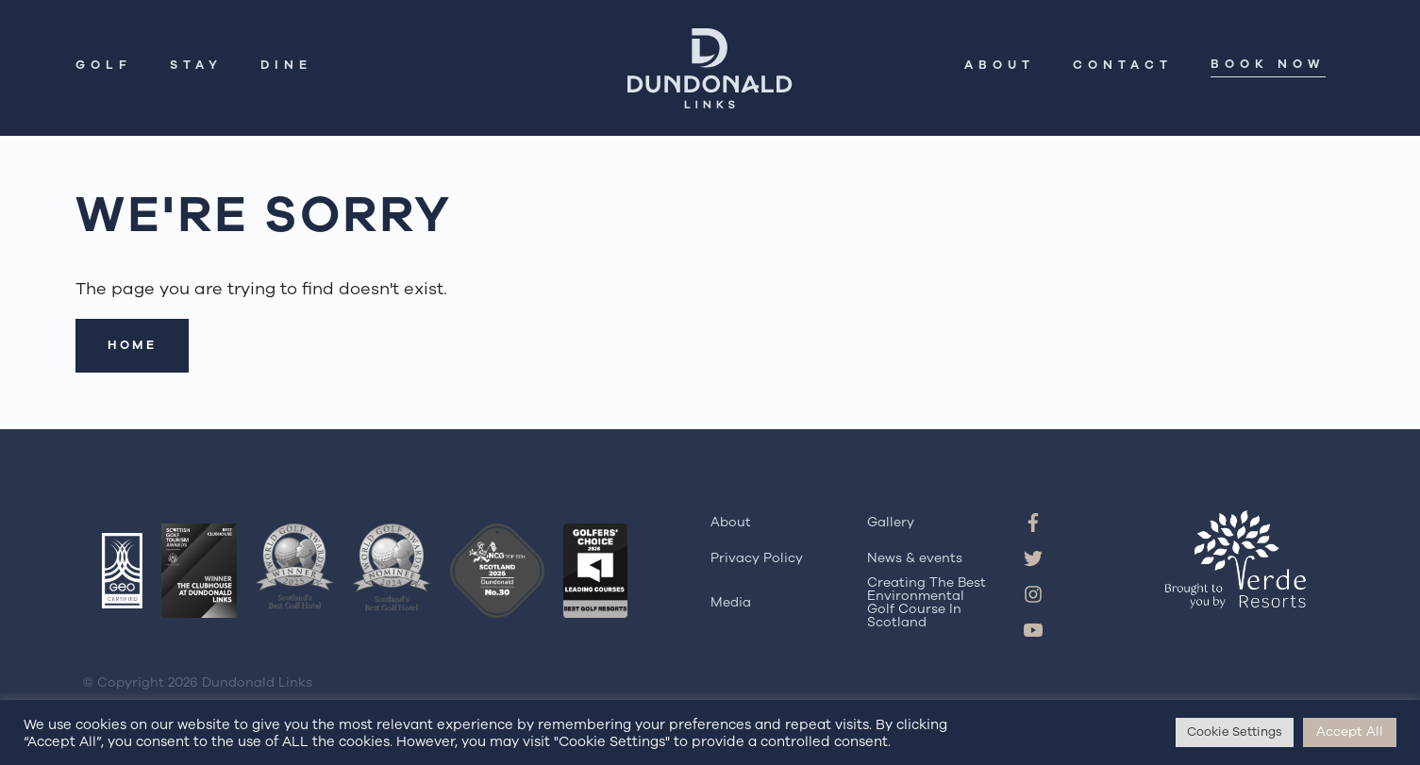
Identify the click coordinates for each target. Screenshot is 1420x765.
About (999, 66)
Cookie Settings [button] (1234, 731)
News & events (914, 558)
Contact (1123, 66)
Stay (196, 66)
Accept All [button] (1349, 731)
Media (730, 602)
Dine (286, 66)
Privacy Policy (756, 558)
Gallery (890, 522)
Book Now (1268, 65)
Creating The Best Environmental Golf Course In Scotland (926, 602)
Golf (103, 66)
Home (132, 345)
